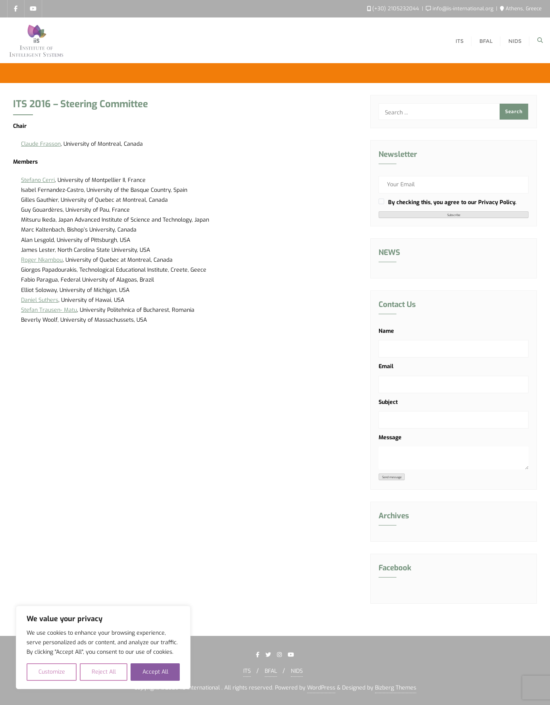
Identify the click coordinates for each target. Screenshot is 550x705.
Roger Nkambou (42, 260)
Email (386, 366)
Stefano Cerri (38, 180)
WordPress (321, 687)
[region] (103, 647)
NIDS (297, 671)
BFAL (271, 671)
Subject (388, 402)
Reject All (104, 672)
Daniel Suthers (39, 300)
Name (386, 331)
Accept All (155, 672)
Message (390, 437)
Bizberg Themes (395, 687)
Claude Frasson (41, 144)
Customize (51, 672)
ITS (247, 671)
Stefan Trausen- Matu (49, 310)
